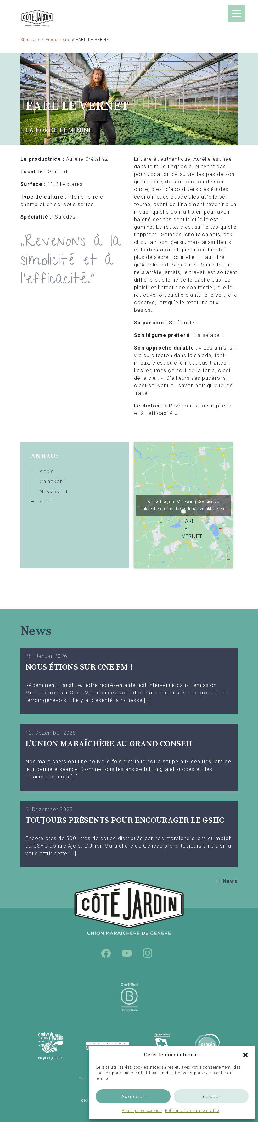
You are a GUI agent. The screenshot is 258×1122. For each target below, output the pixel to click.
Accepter (133, 1096)
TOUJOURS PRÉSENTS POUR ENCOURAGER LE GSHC (124, 820)
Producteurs (58, 39)
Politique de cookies (142, 1110)
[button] (245, 1055)
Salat (46, 502)
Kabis (47, 471)
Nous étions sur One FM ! (78, 667)
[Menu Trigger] (236, 13)
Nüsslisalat (54, 492)
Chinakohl (52, 482)
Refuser (211, 1096)
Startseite (30, 39)
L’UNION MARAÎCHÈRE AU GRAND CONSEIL (109, 744)
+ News (227, 881)
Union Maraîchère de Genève (53, 18)
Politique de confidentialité (192, 1110)
